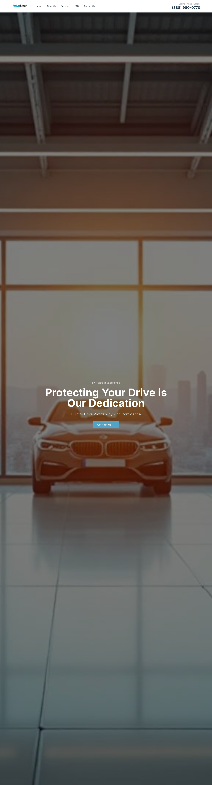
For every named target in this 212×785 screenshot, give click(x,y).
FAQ (77, 6)
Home (39, 6)
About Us (51, 6)
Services (65, 6)
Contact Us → (106, 424)
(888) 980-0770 (186, 7)
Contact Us (89, 6)
